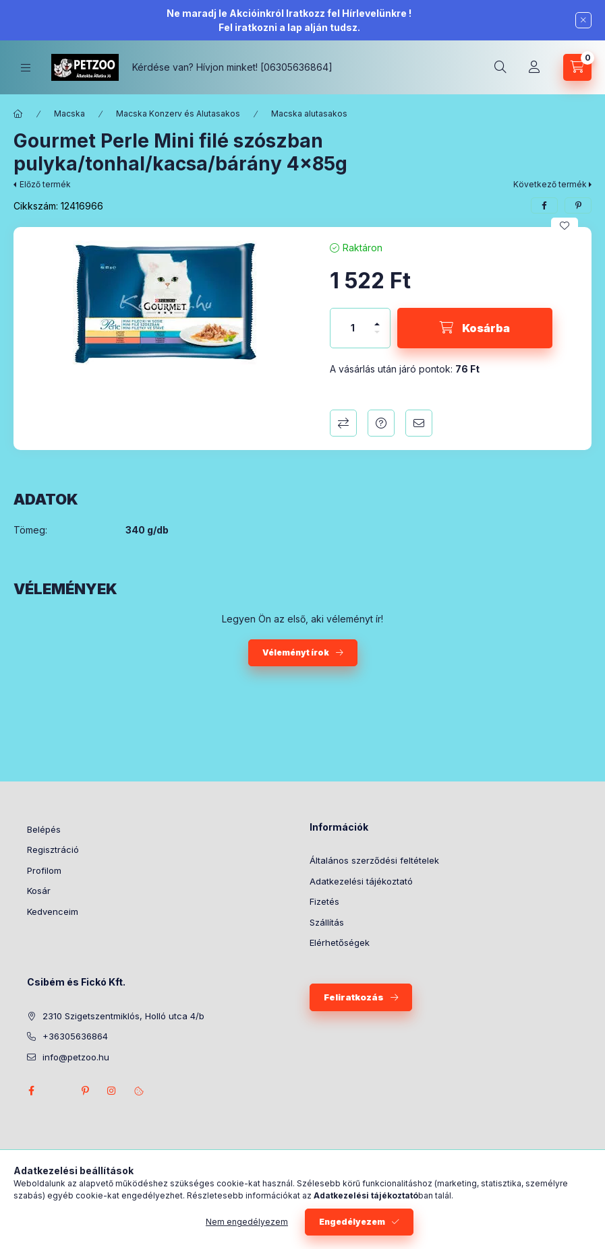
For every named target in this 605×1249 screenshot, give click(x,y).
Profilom (44, 870)
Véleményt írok (295, 652)
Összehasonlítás (343, 423)
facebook (31, 1090)
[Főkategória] (18, 114)
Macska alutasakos (309, 113)
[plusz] (377, 318)
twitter (58, 1090)
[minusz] (377, 338)
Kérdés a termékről (381, 423)
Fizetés (324, 901)
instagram (111, 1090)
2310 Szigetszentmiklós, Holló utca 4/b (123, 1016)
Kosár (39, 890)
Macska (69, 113)
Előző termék (45, 184)
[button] (165, 302)
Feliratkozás (354, 997)
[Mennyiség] (352, 328)
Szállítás (327, 922)
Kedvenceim (52, 911)
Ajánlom (418, 423)
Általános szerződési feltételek (374, 860)
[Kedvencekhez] (564, 226)
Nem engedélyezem (247, 1222)
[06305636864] (296, 67)
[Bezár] (583, 20)
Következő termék (550, 184)
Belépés (44, 829)
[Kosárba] (474, 328)
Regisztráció (53, 849)
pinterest (84, 1090)
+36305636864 (75, 1036)
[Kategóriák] (25, 67)
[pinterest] (578, 205)
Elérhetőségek (340, 942)
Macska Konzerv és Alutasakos (178, 113)
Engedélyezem (352, 1222)
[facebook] (544, 205)
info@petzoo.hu (75, 1057)
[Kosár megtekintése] (577, 67)
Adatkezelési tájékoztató (361, 881)
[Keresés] (500, 67)
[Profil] (534, 67)
